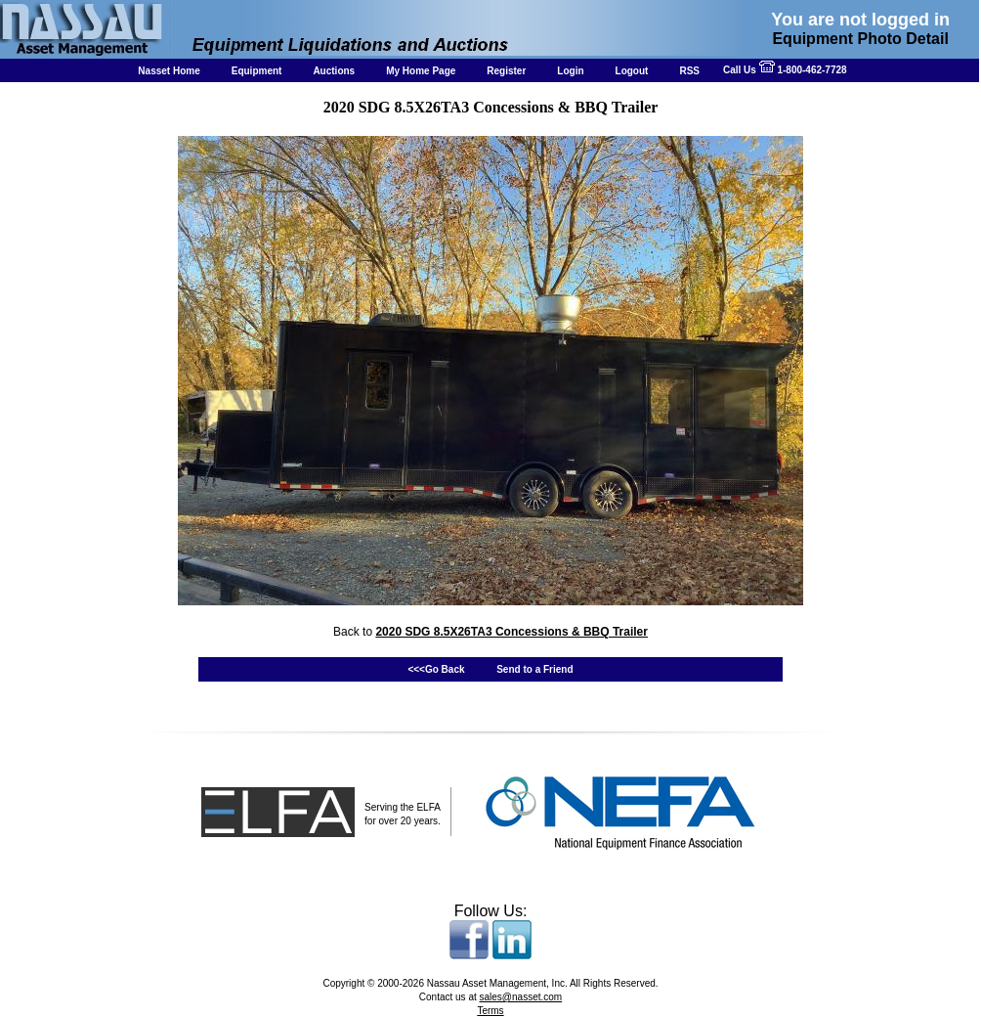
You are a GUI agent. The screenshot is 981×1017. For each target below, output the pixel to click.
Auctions (334, 71)
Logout (632, 71)
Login (570, 71)
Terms (490, 1010)
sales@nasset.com (521, 997)
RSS (689, 71)
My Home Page (420, 71)
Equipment (257, 71)
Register (506, 71)
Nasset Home (168, 71)
